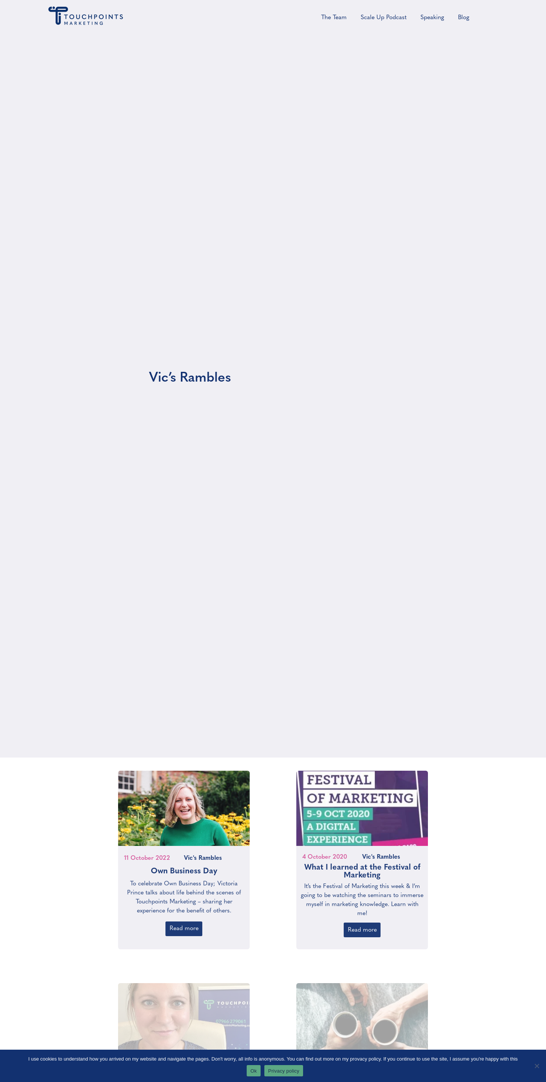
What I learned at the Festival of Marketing (362, 868)
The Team (334, 18)
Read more (184, 925)
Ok (253, 1071)
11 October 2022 (147, 855)
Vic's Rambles (203, 855)
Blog (463, 18)
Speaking (432, 18)
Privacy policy (283, 1071)
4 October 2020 (324, 853)
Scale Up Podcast (383, 18)
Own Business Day (184, 867)
